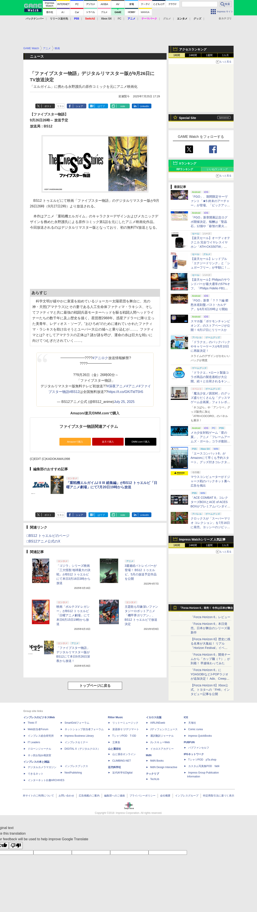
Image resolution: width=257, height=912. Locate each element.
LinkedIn (144, 106)
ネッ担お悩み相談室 (39, 755)
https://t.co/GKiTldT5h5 (125, 392)
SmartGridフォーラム (77, 722)
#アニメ (132, 386)
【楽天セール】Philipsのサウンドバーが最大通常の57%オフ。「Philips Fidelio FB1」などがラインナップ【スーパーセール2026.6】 (210, 288)
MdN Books (157, 760)
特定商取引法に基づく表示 (218, 795)
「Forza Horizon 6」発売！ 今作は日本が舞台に (206, 609)
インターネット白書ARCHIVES (46, 780)
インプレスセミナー (76, 742)
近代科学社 (114, 767)
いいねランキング (217, 169)
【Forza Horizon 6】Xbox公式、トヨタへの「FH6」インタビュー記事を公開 (210, 690)
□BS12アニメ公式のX (43, 541)
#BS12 (74, 392)
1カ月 (225, 55)
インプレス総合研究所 (41, 735)
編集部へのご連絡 (114, 795)
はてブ (101, 106)
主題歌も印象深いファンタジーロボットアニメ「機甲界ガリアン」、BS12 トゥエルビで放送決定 (141, 615)
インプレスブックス (76, 766)
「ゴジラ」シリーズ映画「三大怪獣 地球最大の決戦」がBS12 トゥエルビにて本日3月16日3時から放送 (73, 574)
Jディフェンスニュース (164, 729)
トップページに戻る (95, 685)
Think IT (32, 722)
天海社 (192, 722)
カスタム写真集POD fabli (203, 766)
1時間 (176, 55)
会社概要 (165, 795)
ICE (186, 717)
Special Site (187, 118)
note (122, 106)
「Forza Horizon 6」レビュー (211, 617)
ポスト (48, 106)
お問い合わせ (66, 795)
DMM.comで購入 (141, 441)
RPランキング (185, 169)
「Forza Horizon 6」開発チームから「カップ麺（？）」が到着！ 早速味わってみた (211, 659)
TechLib (154, 779)
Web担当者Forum (38, 729)
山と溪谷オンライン (124, 754)
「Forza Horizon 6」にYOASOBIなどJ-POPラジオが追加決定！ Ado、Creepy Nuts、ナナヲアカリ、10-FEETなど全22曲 (209, 678)
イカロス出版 (154, 717)
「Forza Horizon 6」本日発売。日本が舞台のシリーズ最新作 (210, 628)
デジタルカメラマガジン (42, 767)
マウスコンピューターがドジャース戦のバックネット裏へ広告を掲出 (210, 481)
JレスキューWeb (160, 742)
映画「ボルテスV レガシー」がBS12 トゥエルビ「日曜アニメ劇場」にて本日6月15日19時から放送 (73, 615)
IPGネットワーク (194, 754)
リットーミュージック (125, 722)
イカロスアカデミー (162, 748)
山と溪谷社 (114, 748)
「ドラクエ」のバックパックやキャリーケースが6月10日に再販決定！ (210, 346)
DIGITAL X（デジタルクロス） (82, 748)
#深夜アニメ (116, 386)
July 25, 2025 (124, 402)
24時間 (193, 55)
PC (119, 18)
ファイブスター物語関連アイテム (88, 426)
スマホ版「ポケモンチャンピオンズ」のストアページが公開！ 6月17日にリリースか (210, 325)
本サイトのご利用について (38, 795)
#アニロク (100, 358)
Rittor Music (115, 717)
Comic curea (195, 729)
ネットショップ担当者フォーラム (84, 729)
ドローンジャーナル (39, 748)
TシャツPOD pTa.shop (202, 759)
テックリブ (152, 773)
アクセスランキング (192, 49)
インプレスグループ (186, 795)
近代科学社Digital (122, 772)
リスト (60, 106)
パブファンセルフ (198, 747)
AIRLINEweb (157, 722)
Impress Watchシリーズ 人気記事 (202, 539)
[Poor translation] (16, 845)
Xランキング (187, 163)
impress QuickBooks (200, 735)
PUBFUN (189, 742)
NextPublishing (73, 772)
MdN (149, 755)
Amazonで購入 (75, 441)
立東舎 (116, 742)
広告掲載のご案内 (89, 795)
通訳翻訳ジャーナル (162, 735)
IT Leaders (34, 742)
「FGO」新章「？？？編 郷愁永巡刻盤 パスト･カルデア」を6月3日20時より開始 (209, 305)
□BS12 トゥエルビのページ (48, 535)
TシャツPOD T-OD (124, 735)
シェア (79, 106)
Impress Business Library (79, 735)
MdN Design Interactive (163, 767)
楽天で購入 (108, 441)
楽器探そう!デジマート (125, 729)
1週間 (209, 55)
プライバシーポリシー (142, 795)
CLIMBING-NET (121, 760)
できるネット (35, 773)
